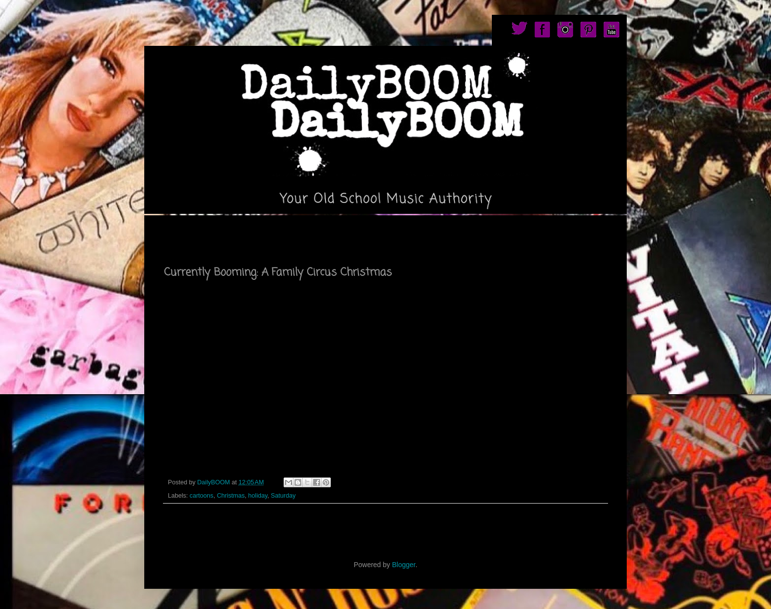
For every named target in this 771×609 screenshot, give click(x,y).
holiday (257, 495)
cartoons (201, 495)
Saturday (283, 495)
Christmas (231, 495)
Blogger (403, 565)
